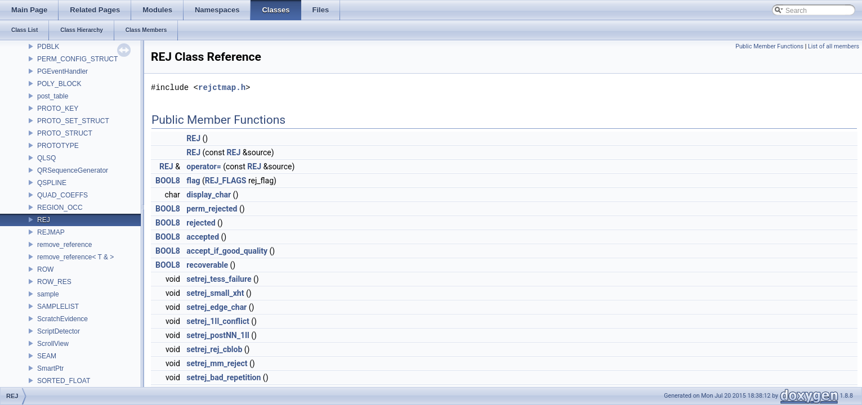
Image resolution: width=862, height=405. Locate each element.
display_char (208, 194)
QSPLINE (51, 183)
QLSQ (46, 158)
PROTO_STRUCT (64, 133)
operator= (203, 166)
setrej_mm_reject (216, 363)
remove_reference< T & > (75, 257)
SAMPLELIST (58, 306)
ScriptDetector (58, 331)
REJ (43, 220)
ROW (45, 269)
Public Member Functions (769, 46)
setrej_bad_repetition (223, 377)
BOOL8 (167, 180)
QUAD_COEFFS (62, 195)
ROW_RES (54, 282)
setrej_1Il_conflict (217, 321)
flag (193, 180)
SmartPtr (50, 368)
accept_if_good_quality (226, 250)
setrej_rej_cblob (214, 349)
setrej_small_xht (215, 293)
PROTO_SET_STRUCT (73, 121)
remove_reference (64, 245)
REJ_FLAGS (226, 180)
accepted (202, 236)
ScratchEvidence (62, 319)
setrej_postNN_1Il (217, 335)
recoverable (207, 264)
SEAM (46, 356)
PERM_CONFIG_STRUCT (77, 59)
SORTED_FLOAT (63, 381)
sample (48, 294)
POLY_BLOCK (59, 84)
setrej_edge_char (216, 307)
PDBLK (48, 47)
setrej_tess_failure (218, 279)
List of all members (833, 46)
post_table (52, 96)
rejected (200, 222)
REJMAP (51, 232)
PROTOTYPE (58, 146)
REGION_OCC (60, 208)
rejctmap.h (221, 87)
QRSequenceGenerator (72, 170)
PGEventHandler (62, 71)
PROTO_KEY (57, 108)
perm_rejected (211, 208)
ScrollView (53, 344)
